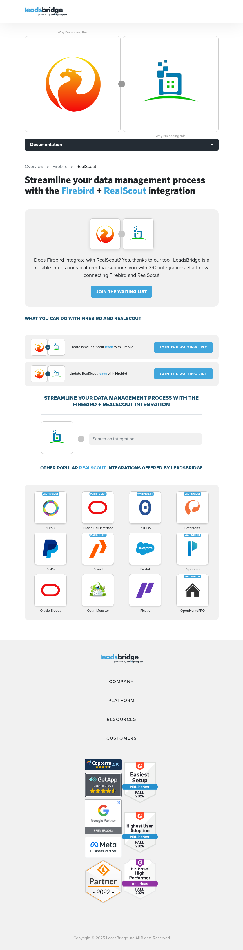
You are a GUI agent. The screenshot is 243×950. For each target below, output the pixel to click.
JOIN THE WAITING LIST (121, 291)
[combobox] (145, 439)
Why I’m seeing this (73, 32)
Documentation (46, 144)
